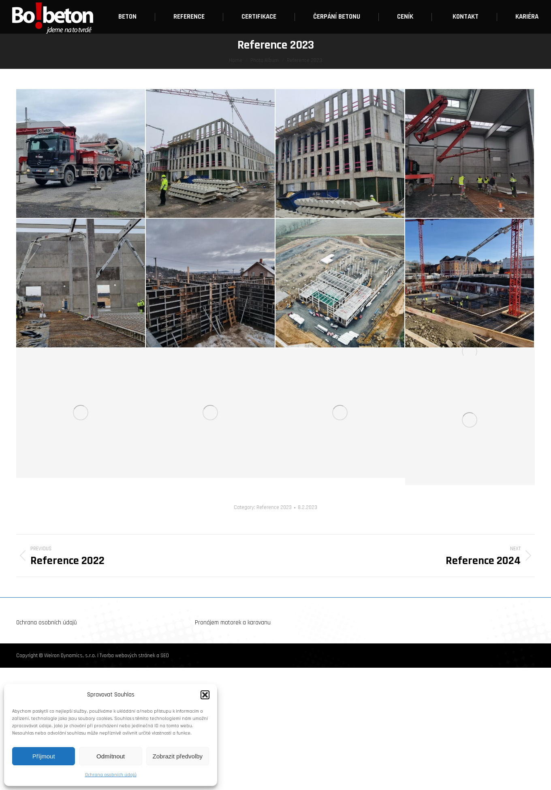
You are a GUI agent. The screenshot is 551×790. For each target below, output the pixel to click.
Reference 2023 (274, 507)
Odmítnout (110, 756)
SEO (164, 655)
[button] (205, 695)
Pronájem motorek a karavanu (233, 622)
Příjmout (43, 756)
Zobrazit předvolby (178, 756)
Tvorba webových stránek (127, 655)
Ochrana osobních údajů (111, 775)
